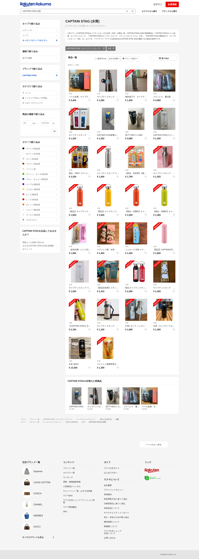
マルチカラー (40, 220)
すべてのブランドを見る (33, 537)
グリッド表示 (130, 59)
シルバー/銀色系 (40, 210)
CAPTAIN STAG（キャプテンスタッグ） (85, 48)
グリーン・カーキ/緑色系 (40, 174)
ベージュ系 (40, 169)
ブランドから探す (169, 11)
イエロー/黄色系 (40, 189)
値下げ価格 (40, 58)
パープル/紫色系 (40, 184)
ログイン (157, 4)
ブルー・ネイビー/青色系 (40, 179)
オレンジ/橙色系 (40, 204)
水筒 (111, 48)
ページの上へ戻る (153, 444)
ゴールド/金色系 (40, 215)
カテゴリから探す (149, 11)
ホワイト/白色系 (40, 154)
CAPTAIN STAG (40, 75)
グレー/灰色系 (40, 159)
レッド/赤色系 (40, 199)
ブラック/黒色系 (40, 148)
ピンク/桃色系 (40, 194)
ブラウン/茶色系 (40, 164)
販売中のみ (101, 59)
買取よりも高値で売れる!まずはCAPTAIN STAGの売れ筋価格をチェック (40, 245)
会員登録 (172, 4)
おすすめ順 (114, 59)
